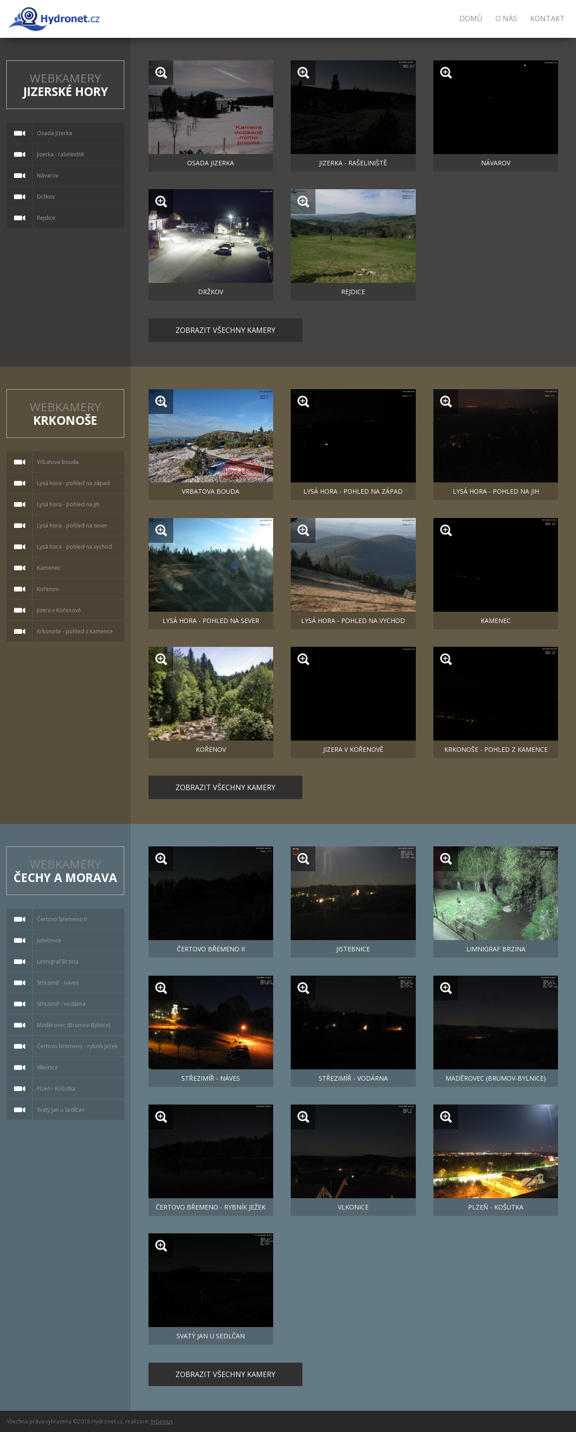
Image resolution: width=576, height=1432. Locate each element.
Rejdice (353, 291)
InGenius (162, 1421)
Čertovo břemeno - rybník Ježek (211, 1207)
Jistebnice (353, 949)
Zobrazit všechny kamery (225, 330)
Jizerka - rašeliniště (353, 163)
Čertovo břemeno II (211, 949)
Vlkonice (353, 1207)
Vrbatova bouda (210, 491)
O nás (506, 18)
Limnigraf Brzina (496, 949)
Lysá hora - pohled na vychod (353, 620)
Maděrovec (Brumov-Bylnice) (496, 1078)
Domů (470, 18)
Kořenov (211, 749)
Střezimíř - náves (210, 1078)
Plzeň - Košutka (495, 1207)
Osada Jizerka (210, 163)
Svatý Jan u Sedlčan (210, 1336)
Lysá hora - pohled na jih (496, 491)
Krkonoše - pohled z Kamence (496, 749)
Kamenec (496, 620)
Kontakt (547, 18)
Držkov (210, 291)
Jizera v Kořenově (353, 749)
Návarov (495, 163)
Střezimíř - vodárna (353, 1078)
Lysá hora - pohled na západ (353, 491)
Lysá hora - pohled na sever (210, 620)
